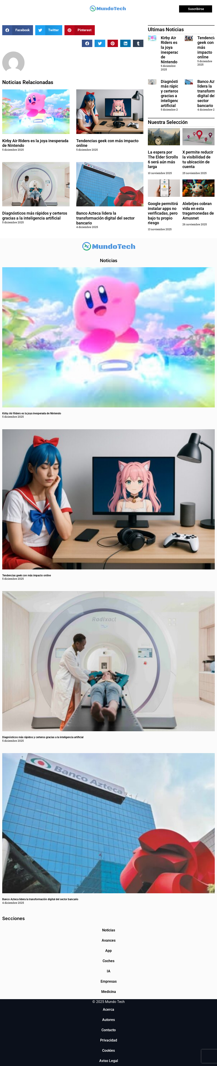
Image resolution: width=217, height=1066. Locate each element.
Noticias (108, 930)
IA (108, 971)
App (108, 951)
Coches (108, 961)
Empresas (109, 981)
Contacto (108, 1030)
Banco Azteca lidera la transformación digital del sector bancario (105, 218)
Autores (108, 1020)
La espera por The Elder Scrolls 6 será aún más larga (163, 159)
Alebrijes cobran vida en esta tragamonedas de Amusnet (198, 210)
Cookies (108, 1050)
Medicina (108, 992)
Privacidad (108, 1040)
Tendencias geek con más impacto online (26, 575)
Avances (109, 940)
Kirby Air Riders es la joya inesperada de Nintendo (171, 49)
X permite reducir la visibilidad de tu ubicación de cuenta (197, 159)
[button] (17, 30)
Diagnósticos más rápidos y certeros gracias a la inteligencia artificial (34, 215)
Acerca (108, 1009)
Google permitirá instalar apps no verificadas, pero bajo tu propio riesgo (163, 213)
